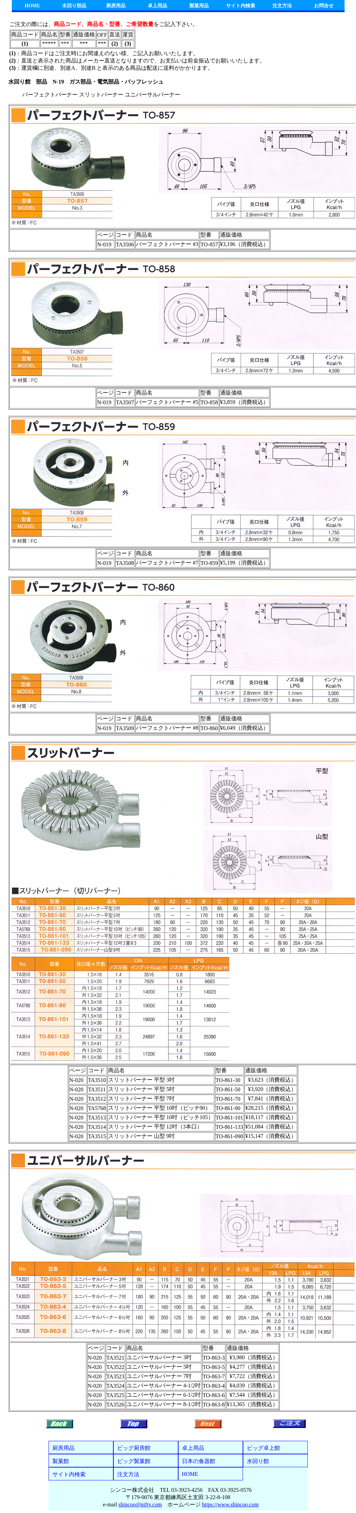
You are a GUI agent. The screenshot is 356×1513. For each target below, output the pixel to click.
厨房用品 (115, 5)
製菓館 (60, 1461)
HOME (32, 5)
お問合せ (323, 5)
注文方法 (282, 5)
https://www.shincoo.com (230, 1504)
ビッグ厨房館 (133, 1448)
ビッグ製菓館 (133, 1461)
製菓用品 (199, 5)
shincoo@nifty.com (140, 1504)
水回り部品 (74, 5)
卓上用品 (157, 5)
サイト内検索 (240, 5)
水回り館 (258, 1461)
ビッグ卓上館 (263, 1448)
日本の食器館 (198, 1461)
